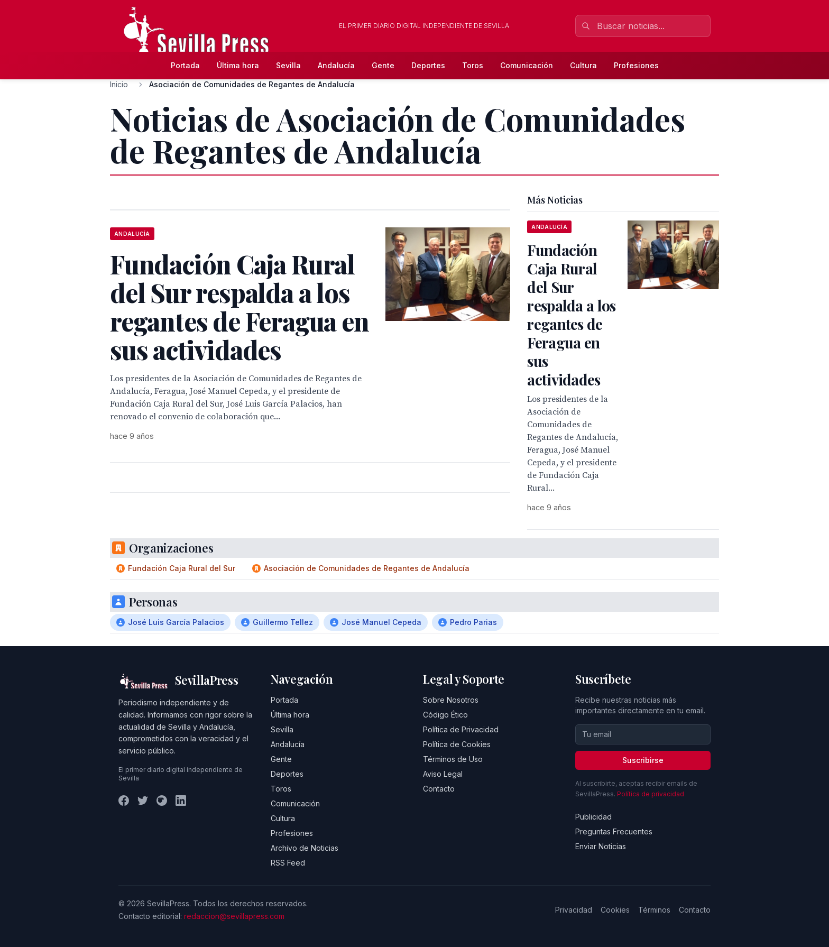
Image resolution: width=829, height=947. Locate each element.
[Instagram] (161, 800)
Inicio (119, 84)
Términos (654, 909)
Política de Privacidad (461, 729)
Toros (472, 65)
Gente (383, 65)
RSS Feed (288, 862)
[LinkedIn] (181, 800)
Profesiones (636, 65)
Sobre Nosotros (450, 699)
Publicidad (593, 816)
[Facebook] (123, 800)
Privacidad (573, 909)
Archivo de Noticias (304, 847)
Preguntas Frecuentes (613, 831)
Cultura (583, 65)
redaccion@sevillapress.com (234, 916)
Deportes (428, 65)
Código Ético (445, 714)
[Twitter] (142, 800)
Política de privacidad (650, 794)
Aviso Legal (443, 773)
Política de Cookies (457, 744)
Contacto (439, 788)
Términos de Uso (453, 759)
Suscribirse (643, 760)
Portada (185, 65)
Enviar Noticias (600, 846)
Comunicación (526, 65)
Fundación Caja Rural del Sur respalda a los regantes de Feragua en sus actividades (571, 314)
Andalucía (336, 65)
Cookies (615, 909)
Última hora (238, 65)
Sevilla (288, 65)
